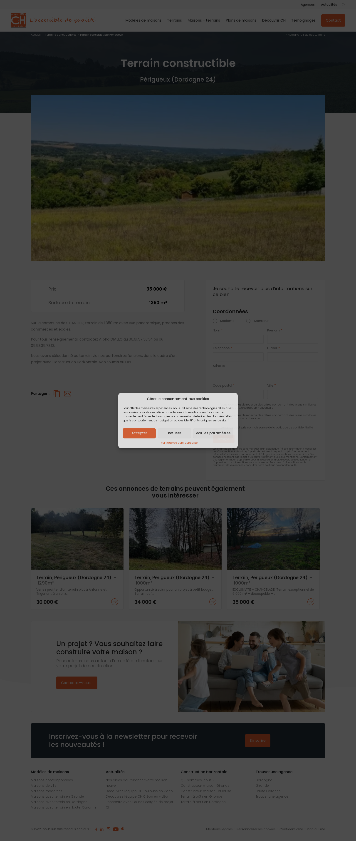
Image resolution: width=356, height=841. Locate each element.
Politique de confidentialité (179, 442)
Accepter (139, 433)
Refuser (174, 433)
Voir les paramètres (213, 433)
